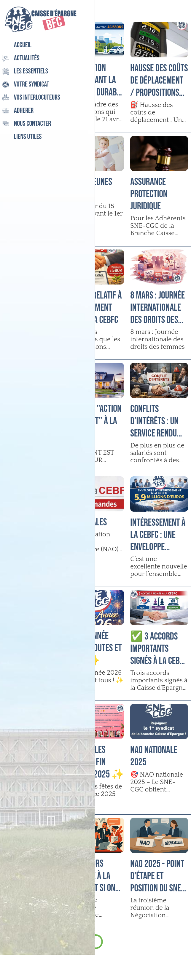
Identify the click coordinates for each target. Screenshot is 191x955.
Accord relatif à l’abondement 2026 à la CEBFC (94, 307)
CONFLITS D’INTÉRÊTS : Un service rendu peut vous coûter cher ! (159, 421)
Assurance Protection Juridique (148, 194)
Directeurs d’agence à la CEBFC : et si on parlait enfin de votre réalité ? (93, 875)
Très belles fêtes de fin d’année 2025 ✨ (95, 762)
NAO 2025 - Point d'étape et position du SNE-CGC (157, 876)
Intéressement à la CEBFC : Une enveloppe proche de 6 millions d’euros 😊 (158, 534)
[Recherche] (166, 9)
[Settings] (181, 9)
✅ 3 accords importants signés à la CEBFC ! (158, 648)
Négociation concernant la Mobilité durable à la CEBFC (95, 80)
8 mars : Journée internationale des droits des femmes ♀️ (157, 307)
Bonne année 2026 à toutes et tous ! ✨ (94, 648)
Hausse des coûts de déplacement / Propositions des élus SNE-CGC (159, 80)
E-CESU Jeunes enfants (89, 188)
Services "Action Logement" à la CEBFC (94, 421)
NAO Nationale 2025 (153, 756)
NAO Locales (87, 522)
